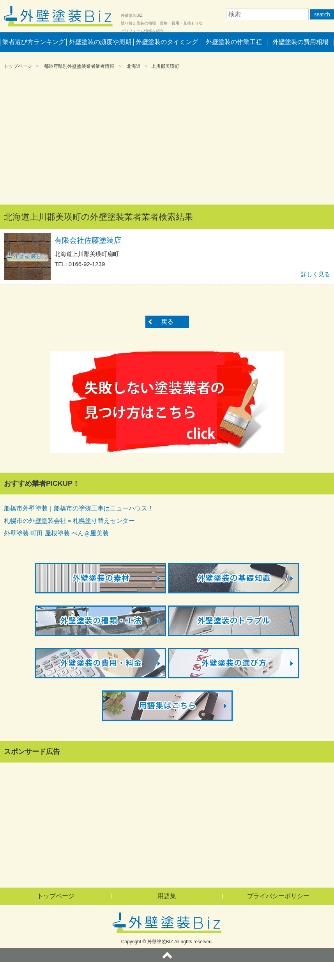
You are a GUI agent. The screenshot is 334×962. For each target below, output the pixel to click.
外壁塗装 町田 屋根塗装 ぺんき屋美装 (56, 533)
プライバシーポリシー (278, 896)
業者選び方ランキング (33, 42)
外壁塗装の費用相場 (300, 42)
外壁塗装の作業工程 (234, 42)
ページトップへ (167, 955)
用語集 (166, 896)
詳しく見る (315, 274)
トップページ (18, 66)
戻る (167, 321)
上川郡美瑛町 (165, 66)
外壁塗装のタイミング (167, 42)
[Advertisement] (167, 138)
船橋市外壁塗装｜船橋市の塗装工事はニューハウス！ (79, 508)
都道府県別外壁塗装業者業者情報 (79, 66)
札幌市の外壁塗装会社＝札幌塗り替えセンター (69, 520)
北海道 (134, 66)
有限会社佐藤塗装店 (88, 240)
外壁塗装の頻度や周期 (100, 42)
